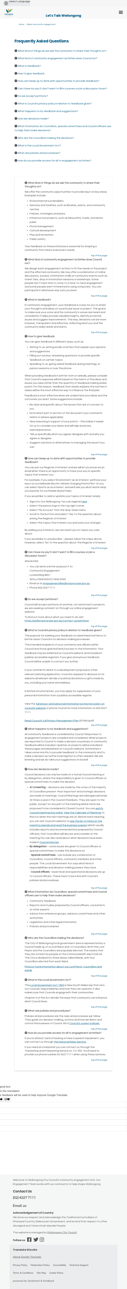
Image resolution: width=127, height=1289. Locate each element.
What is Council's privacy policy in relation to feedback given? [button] (55, 103)
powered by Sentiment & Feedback (33, 1281)
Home (21, 24)
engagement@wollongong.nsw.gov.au (66, 583)
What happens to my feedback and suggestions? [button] (48, 111)
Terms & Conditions (23, 1272)
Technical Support (78, 1265)
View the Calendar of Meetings (82, 812)
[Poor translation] (7, 1099)
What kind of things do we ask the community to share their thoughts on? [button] (62, 51)
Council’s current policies (84, 1023)
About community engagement (41, 24)
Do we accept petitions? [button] (33, 96)
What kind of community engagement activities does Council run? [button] (57, 58)
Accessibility (59, 1265)
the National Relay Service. (70, 1042)
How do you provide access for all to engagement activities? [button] (54, 160)
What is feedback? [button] (29, 66)
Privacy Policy (20, 1265)
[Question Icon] (16, 50)
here (84, 501)
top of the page (99, 255)
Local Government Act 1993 (47, 985)
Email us (20, 1205)
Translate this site (25, 1250)
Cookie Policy (56, 1272)
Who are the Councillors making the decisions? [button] (46, 138)
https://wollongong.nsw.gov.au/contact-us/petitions (57, 620)
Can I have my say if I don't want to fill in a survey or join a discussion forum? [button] (62, 88)
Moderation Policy (40, 1265)
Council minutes (49, 842)
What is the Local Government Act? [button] (39, 145)
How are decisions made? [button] (33, 118)
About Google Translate (27, 1257)
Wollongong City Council (62, 1232)
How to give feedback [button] (31, 73)
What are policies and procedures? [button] (39, 153)
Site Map (41, 1272)
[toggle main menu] (121, 12)
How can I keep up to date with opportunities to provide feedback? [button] (58, 81)
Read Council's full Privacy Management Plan (52, 720)
